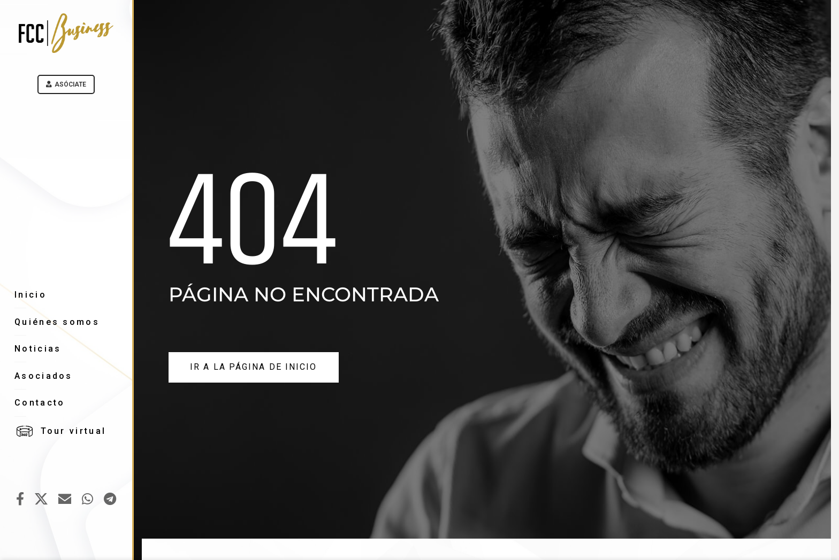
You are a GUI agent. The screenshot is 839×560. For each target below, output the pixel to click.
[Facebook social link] (20, 499)
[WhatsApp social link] (87, 499)
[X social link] (41, 499)
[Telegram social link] (109, 499)
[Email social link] (65, 499)
